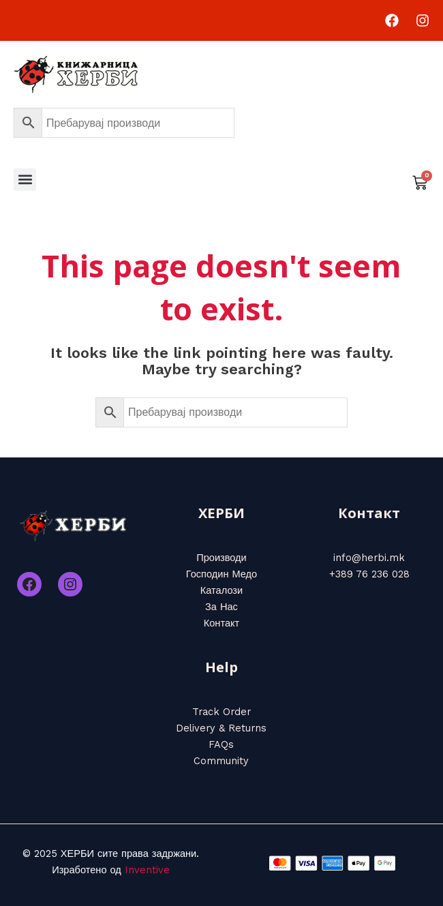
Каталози (221, 590)
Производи (221, 558)
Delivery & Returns (221, 728)
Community (221, 761)
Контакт (222, 623)
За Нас (221, 607)
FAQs (221, 744)
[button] (25, 179)
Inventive (147, 870)
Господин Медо (221, 574)
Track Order (221, 712)
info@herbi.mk (369, 558)
